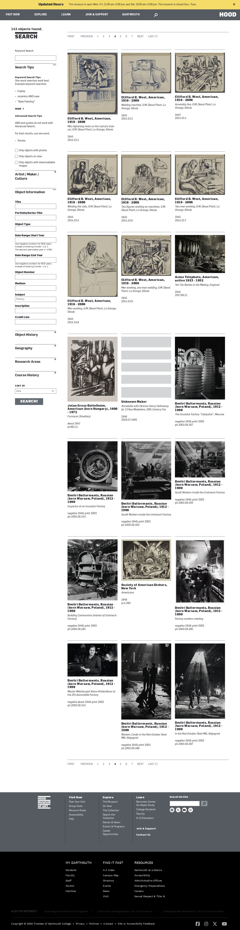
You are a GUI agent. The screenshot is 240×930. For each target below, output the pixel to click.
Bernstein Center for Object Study (146, 804)
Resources (143, 863)
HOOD (228, 14)
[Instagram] (206, 923)
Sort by (20, 386)
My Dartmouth (79, 863)
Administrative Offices (148, 880)
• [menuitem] (73, 923)
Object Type (22, 224)
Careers (139, 891)
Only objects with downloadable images (37, 164)
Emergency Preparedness (149, 885)
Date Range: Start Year (29, 235)
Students (71, 870)
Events (107, 885)
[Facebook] (198, 923)
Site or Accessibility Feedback (136, 923)
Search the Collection (109, 816)
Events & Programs (114, 826)
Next (140, 36)
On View (107, 806)
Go (204, 803)
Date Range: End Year (29, 255)
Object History (26, 335)
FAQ (71, 819)
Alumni (70, 885)
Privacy (80, 923)
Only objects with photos (33, 150)
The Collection (111, 810)
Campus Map (111, 875)
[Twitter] (215, 923)
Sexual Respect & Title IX (149, 896)
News (106, 891)
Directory (108, 880)
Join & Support (96, 14)
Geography (23, 348)
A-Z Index (109, 870)
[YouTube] (224, 923)
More (18, 109)
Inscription (22, 306)
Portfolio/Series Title (28, 213)
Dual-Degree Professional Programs (66, 911)
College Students (146, 809)
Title (18, 202)
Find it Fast (113, 863)
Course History (27, 375)
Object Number (25, 272)
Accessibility (76, 814)
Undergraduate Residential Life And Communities (193, 911)
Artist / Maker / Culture (27, 176)
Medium (20, 283)
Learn (66, 14)
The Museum (110, 802)
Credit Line (22, 317)
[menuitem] (80, 878)
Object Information (30, 192)
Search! (29, 401)
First (71, 36)
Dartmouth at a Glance (148, 870)
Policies (94, 923)
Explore (40, 14)
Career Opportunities (110, 833)
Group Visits (76, 806)
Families (71, 891)
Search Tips (24, 67)
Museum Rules (77, 810)
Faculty (140, 814)
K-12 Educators (145, 818)
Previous (87, 36)
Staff (69, 880)
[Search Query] (185, 803)
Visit (106, 896)
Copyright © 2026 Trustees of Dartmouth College (41, 923)
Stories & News (111, 822)
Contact (108, 923)
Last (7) (153, 36)
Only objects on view (30, 156)
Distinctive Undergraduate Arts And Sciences (125, 911)
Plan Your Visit (77, 802)
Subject (20, 294)
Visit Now (13, 14)
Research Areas (27, 362)
